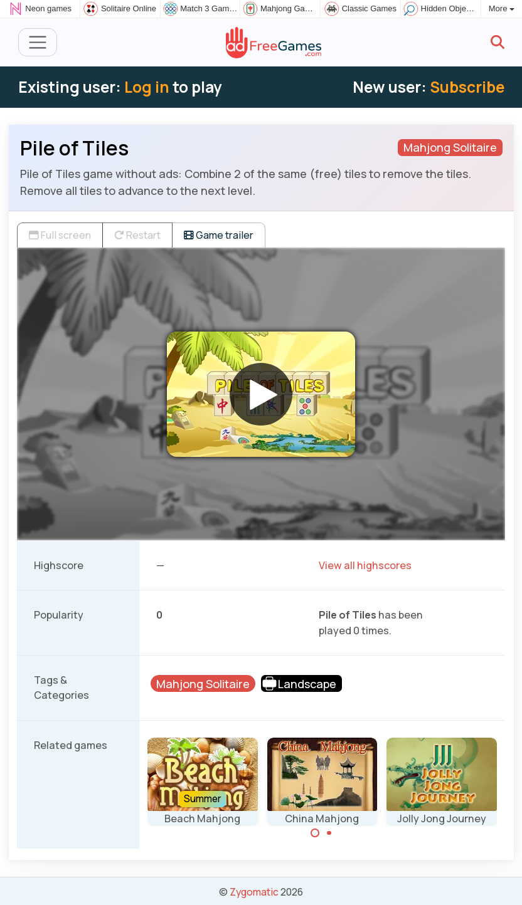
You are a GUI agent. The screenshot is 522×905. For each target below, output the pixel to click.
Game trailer (218, 235)
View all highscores (365, 565)
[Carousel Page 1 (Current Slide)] (315, 833)
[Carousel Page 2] (329, 833)
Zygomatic (254, 892)
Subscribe (467, 86)
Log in (146, 86)
